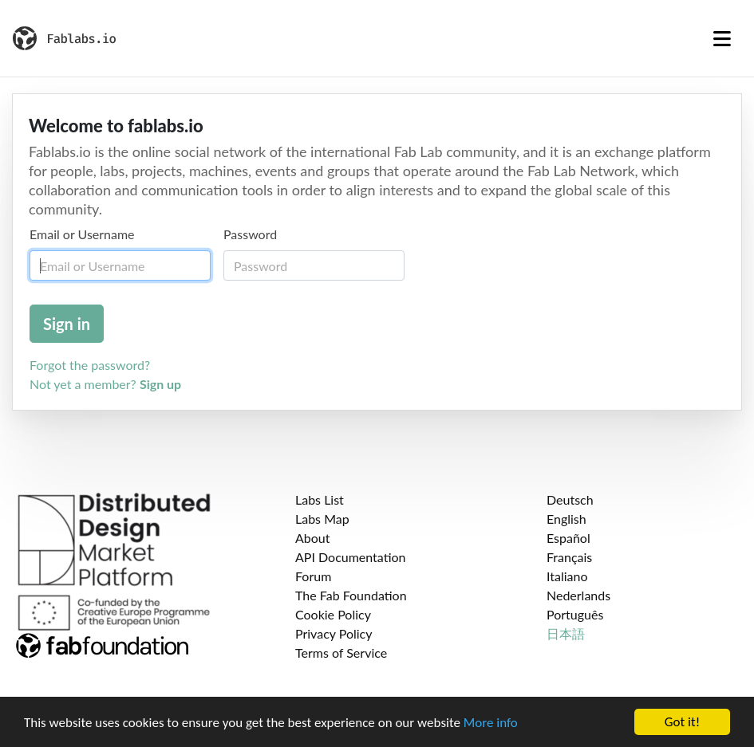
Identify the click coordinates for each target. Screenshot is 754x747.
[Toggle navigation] (722, 38)
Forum (313, 576)
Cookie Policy (333, 614)
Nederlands (578, 595)
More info (491, 722)
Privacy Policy (334, 633)
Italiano (567, 576)
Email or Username (82, 234)
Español (568, 537)
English (566, 518)
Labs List (319, 499)
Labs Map (322, 518)
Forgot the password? (90, 364)
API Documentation (350, 556)
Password (250, 234)
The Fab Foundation (351, 595)
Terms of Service (341, 652)
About (312, 537)
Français (569, 556)
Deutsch (570, 499)
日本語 (566, 633)
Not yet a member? (105, 383)
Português (575, 614)
